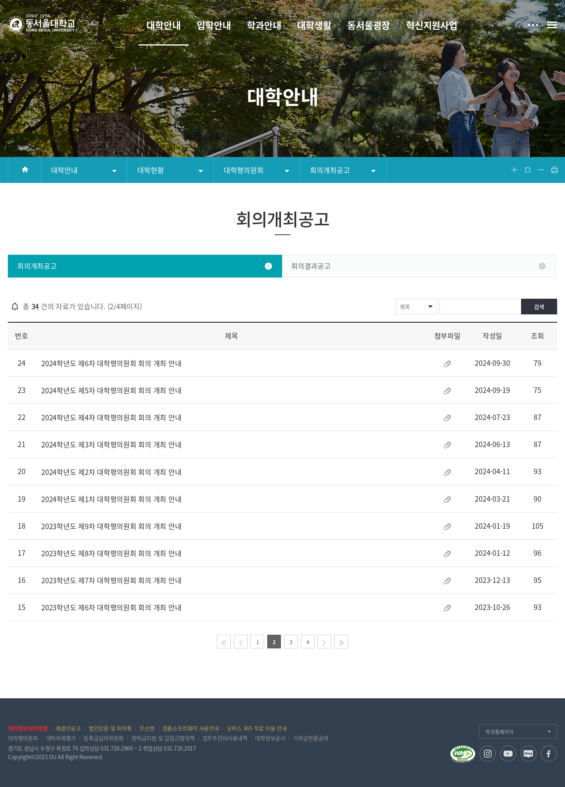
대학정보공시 (270, 738)
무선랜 (146, 728)
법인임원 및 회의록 (110, 728)
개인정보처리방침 (28, 728)
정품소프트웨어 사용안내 (190, 728)
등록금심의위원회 (104, 738)
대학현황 (150, 170)
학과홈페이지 (499, 731)
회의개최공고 (330, 170)
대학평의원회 (244, 170)
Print (554, 170)
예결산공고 (68, 728)
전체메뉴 (552, 25)
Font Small (541, 170)
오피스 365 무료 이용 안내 (257, 728)
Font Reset (528, 170)
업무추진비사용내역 (225, 738)
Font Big (514, 170)
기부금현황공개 (310, 738)
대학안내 (64, 170)
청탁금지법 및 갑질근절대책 (163, 738)
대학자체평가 (61, 738)
